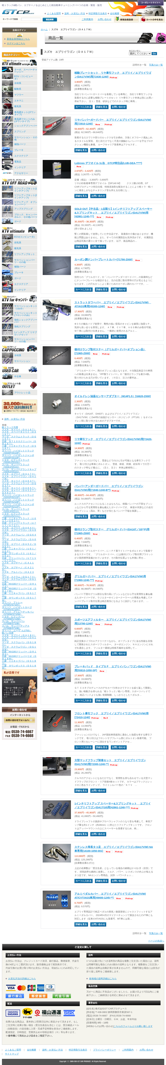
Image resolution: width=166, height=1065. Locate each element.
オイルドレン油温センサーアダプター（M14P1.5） (112, 396)
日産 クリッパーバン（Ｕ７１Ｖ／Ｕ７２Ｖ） (19, 559)
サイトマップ (12, 1054)
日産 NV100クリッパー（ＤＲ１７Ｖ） (19, 585)
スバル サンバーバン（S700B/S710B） (13, 622)
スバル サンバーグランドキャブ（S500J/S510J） (19, 470)
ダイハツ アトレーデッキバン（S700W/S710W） (18, 613)
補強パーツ (20, 144)
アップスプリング (23, 208)
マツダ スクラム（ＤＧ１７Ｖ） (19, 577)
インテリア (20, 167)
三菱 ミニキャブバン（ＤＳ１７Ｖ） (19, 594)
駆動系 (17, 89)
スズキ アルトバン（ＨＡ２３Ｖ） (18, 573)
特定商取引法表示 (98, 13)
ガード (17, 221)
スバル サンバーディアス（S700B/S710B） (15, 627)
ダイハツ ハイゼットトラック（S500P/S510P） (18, 451)
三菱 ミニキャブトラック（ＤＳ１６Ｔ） (19, 447)
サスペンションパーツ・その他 (24, 261)
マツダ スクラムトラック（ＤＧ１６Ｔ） (19, 437)
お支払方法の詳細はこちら (22, 978)
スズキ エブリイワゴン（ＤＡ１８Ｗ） (19, 638)
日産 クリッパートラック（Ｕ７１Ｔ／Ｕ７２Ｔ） (19, 524)
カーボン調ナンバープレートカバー (103, 259)
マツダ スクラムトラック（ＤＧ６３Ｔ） (19, 484)
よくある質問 (54, 13)
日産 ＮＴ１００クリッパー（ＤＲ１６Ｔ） (19, 442)
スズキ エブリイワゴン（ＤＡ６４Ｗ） (19, 531)
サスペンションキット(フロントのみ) (25, 314)
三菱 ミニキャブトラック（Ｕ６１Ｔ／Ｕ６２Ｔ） (19, 519)
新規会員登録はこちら (18, 39)
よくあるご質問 (13, 1049)
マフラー (18, 94)
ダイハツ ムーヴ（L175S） (17, 630)
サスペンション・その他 (25, 138)
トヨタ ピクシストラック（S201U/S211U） (15, 514)
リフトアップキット (24, 254)
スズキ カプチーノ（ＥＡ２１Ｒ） (18, 568)
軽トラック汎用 (10, 427)
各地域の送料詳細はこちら (103, 978)
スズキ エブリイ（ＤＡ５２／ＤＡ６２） (19, 545)
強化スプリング (22, 326)
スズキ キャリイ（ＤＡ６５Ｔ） (19, 488)
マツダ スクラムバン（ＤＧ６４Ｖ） (19, 535)
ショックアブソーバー (25, 125)
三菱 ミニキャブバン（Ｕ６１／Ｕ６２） (19, 549)
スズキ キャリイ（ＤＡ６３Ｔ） (19, 481)
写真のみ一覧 (156, 65)
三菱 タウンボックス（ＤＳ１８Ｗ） (19, 666)
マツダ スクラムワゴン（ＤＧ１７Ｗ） (19, 580)
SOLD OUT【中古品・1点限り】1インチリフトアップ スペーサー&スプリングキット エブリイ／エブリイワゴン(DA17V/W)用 (113, 212)
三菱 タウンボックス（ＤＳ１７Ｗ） (19, 598)
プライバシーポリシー (104, 1049)
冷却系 (17, 83)
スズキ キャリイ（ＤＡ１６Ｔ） (19, 429)
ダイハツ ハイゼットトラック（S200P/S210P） (18, 500)
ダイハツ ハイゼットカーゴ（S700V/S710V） (17, 608)
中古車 (17, 376)
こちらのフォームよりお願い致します (133, 1026)
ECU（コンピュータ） (23, 77)
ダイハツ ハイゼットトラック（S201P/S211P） (18, 496)
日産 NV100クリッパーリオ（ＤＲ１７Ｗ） (19, 589)
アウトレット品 (22, 392)
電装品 (17, 161)
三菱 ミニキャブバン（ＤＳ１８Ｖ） (19, 662)
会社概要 (114, 13)
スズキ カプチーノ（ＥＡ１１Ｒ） (18, 563)
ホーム (44, 29)
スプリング (20, 131)
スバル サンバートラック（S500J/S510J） (15, 465)
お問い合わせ (104, 19)
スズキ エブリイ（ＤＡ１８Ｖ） (19, 635)
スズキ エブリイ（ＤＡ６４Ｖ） (19, 527)
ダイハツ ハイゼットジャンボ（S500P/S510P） (18, 456)
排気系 (17, 242)
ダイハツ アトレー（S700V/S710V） (12, 603)
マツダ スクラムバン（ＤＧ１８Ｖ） (19, 643)
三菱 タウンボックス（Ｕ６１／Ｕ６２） (19, 554)
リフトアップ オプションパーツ (25, 203)
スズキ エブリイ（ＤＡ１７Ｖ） (19, 474)
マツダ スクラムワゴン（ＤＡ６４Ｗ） (19, 540)
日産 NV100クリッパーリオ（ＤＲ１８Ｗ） (19, 657)
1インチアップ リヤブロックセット (25, 333)
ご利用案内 (87, 19)
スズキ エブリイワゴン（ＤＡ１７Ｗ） (19, 477)
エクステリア (21, 155)
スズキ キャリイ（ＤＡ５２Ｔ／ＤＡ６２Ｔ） (19, 491)
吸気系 (17, 106)
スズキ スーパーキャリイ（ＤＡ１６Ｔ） (19, 433)
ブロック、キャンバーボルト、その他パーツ (25, 215)
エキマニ (18, 100)
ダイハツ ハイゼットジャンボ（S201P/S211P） (18, 505)
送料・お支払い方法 (74, 13)
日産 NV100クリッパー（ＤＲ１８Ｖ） (19, 652)
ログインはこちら (16, 43)
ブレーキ (18, 150)
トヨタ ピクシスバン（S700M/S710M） (13, 617)
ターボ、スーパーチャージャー (25, 70)
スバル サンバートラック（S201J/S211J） (15, 510)
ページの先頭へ (156, 941)
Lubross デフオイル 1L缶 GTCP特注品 (108, 163)
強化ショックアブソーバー (25, 320)
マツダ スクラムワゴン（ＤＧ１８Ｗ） (19, 648)
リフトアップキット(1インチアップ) (25, 189)
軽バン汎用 (7, 633)
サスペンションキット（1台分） (25, 307)
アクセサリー (21, 173)
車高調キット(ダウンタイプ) (25, 113)
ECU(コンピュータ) (24, 236)
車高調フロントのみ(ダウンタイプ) (24, 120)
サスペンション (22, 361)
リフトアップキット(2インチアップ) (25, 196)
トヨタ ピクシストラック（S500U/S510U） (15, 461)
